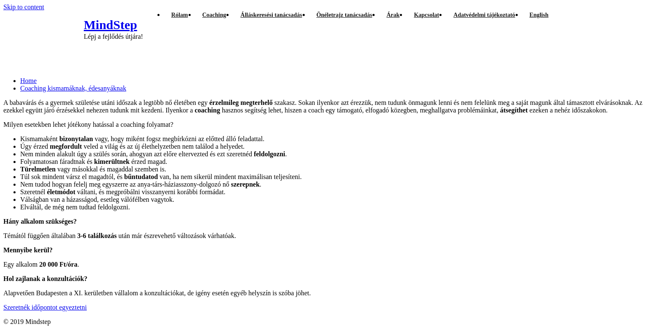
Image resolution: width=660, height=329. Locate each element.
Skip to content (23, 7)
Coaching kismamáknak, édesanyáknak (73, 88)
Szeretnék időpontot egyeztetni (45, 307)
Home (28, 80)
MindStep (110, 25)
